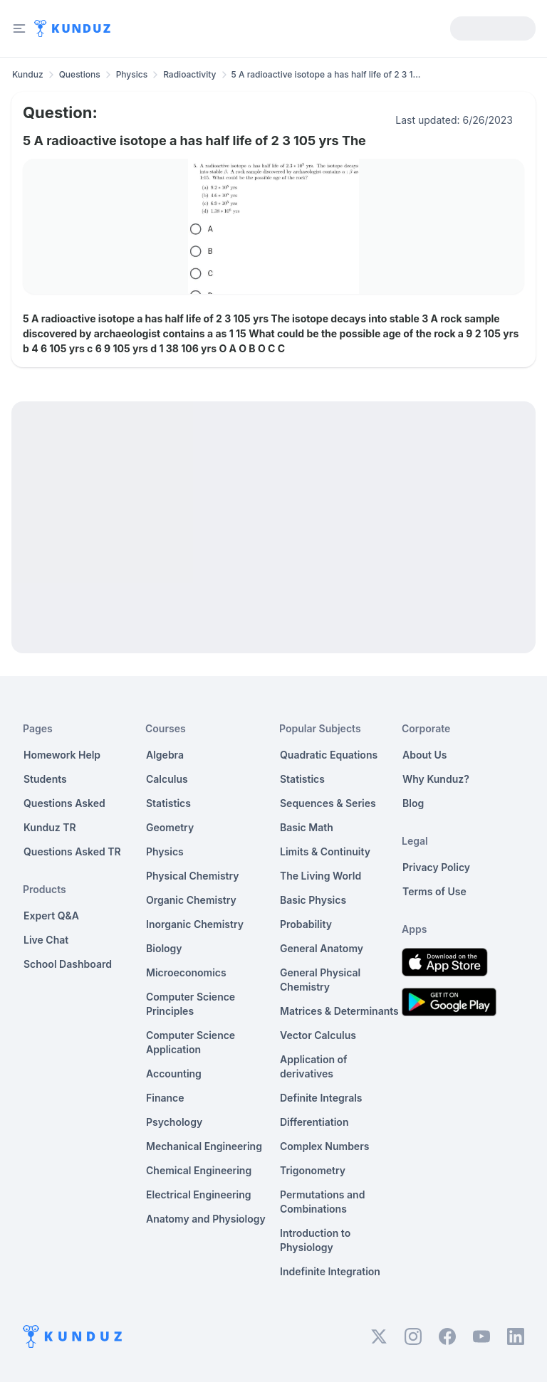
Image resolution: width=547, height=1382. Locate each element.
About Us (424, 755)
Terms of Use (434, 891)
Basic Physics (313, 900)
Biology (164, 948)
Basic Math (306, 827)
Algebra (165, 755)
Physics (132, 74)
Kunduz (27, 74)
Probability (306, 924)
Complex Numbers (324, 1146)
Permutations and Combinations (322, 1201)
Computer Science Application (190, 1042)
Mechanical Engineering (204, 1146)
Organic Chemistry (191, 900)
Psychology (174, 1122)
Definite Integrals (321, 1098)
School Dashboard (68, 964)
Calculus (167, 779)
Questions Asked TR (72, 851)
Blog (413, 803)
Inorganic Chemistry (195, 924)
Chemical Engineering (198, 1170)
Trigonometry (312, 1170)
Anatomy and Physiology (206, 1219)
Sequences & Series (328, 803)
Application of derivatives (314, 1066)
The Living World (320, 876)
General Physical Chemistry (320, 979)
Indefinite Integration (330, 1271)
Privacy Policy (436, 867)
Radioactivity (189, 74)
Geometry (170, 827)
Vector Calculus (318, 1035)
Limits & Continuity (325, 851)
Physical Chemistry (192, 876)
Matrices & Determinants (339, 1011)
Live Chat (46, 940)
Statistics (168, 803)
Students (45, 779)
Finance (165, 1098)
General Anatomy (321, 948)
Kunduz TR (50, 827)
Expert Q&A (51, 915)
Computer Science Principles (190, 1004)
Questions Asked (64, 803)
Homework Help (62, 755)
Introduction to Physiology (315, 1240)
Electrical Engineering (198, 1194)
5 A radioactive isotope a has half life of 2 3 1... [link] (326, 74)
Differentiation (314, 1122)
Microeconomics (186, 972)
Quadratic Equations (328, 755)
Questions (79, 74)
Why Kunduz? (435, 779)
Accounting (174, 1073)
